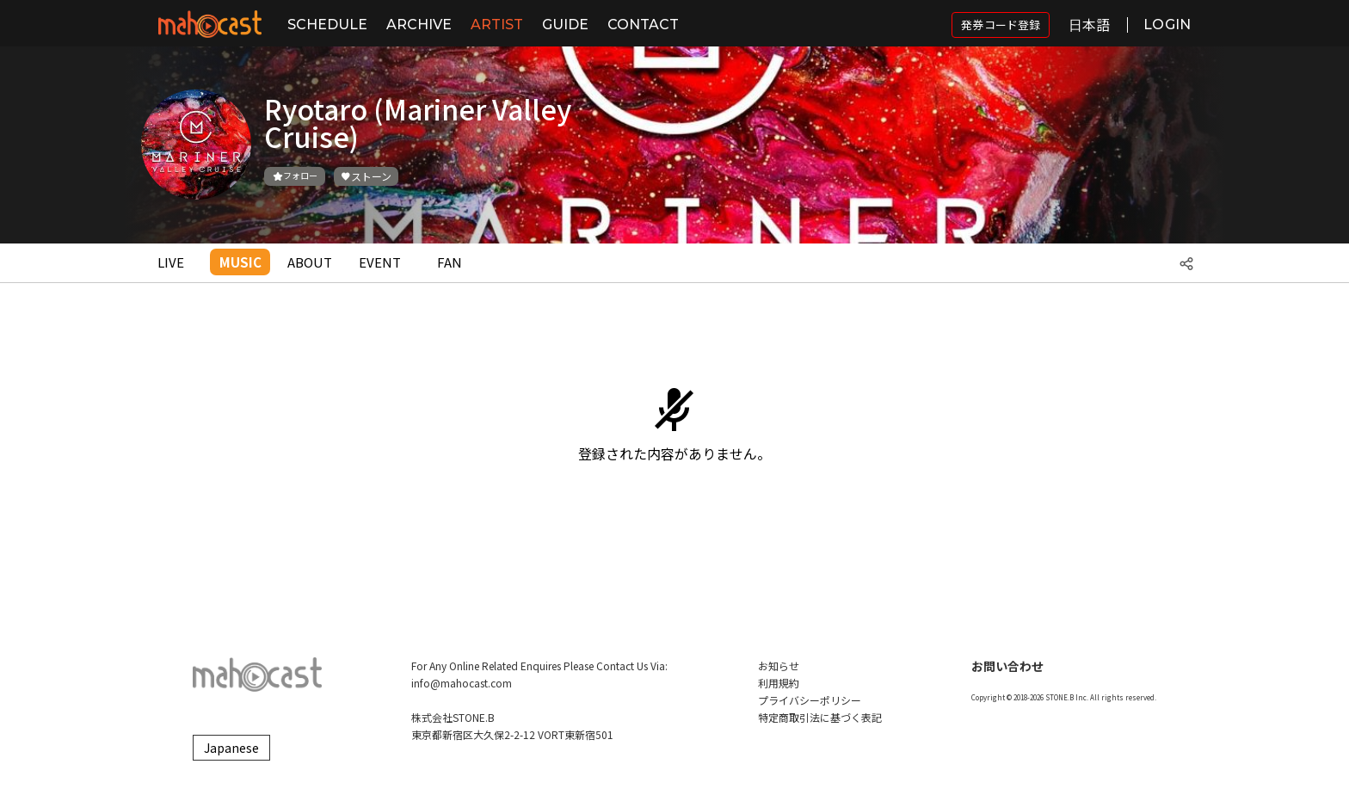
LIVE (170, 262)
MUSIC (240, 262)
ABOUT (309, 262)
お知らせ (778, 665)
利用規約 (778, 682)
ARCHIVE (419, 24)
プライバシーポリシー (809, 700)
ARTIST (497, 24)
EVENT (380, 262)
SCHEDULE (327, 24)
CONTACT (643, 24)
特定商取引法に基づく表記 (820, 717)
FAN (449, 262)
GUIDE (565, 24)
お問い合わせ (1007, 666)
